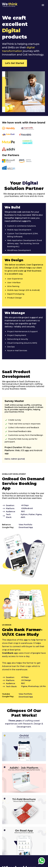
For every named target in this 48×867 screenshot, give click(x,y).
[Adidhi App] (24, 792)
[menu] (43, 5)
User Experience (15, 279)
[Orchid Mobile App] (24, 760)
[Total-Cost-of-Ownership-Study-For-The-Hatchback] (24, 823)
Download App (26, 527)
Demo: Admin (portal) (15, 459)
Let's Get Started (14, 63)
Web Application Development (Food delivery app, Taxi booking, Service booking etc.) (24, 243)
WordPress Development (19, 250)
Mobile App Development (19, 230)
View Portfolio (25, 524)
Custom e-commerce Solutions (21, 226)
